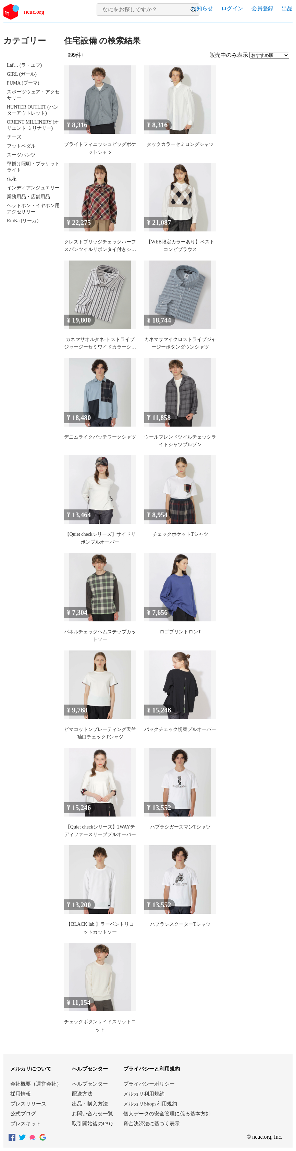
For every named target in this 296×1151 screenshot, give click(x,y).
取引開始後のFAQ (92, 1123)
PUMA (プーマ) (23, 83)
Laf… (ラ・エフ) (24, 65)
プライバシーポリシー (149, 1084)
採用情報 (20, 1094)
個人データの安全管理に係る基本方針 (167, 1113)
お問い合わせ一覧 (92, 1113)
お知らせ (202, 8)
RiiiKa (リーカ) (22, 220)
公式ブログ (23, 1113)
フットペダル (21, 146)
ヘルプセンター (90, 1084)
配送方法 (82, 1094)
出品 (287, 8)
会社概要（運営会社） (36, 1084)
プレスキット (25, 1123)
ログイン (232, 8)
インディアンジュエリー (33, 187)
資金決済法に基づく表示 (151, 1123)
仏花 (11, 178)
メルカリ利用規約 (143, 1094)
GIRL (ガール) (22, 74)
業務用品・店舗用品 (28, 196)
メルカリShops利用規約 (150, 1103)
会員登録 (262, 8)
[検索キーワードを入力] (142, 10)
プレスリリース (28, 1103)
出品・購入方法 (90, 1103)
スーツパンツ (21, 154)
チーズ (14, 137)
